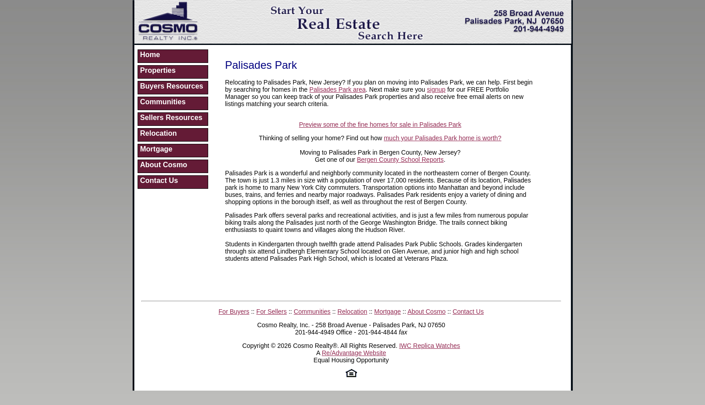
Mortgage (156, 149)
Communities (163, 102)
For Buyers (234, 311)
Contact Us (159, 180)
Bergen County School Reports (400, 159)
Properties (158, 70)
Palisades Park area (337, 89)
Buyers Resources (172, 86)
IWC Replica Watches (429, 345)
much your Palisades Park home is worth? (442, 138)
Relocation (158, 133)
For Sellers (271, 311)
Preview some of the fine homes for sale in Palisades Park (380, 124)
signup (436, 89)
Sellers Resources (171, 117)
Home (150, 54)
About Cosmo (163, 165)
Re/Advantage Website (354, 352)
